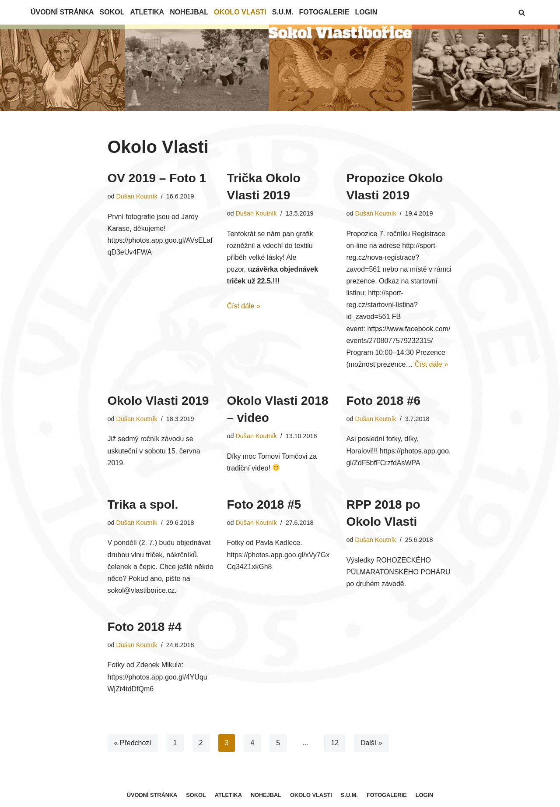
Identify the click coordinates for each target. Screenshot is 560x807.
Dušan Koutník (137, 196)
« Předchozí (132, 743)
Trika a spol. (143, 505)
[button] (521, 12)
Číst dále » (243, 306)
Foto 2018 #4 (145, 627)
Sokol (112, 12)
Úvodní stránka (62, 12)
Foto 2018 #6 (383, 401)
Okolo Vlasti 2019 (158, 401)
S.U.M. (283, 12)
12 (335, 743)
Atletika (147, 12)
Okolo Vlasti (240, 12)
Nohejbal (189, 12)
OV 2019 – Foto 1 (157, 178)
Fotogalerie (325, 12)
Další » (371, 743)
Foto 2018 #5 (264, 505)
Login (367, 12)
